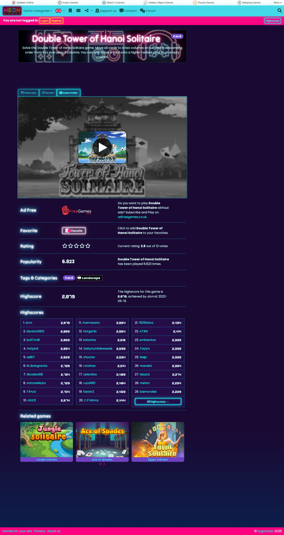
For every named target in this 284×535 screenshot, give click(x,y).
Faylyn (145, 348)
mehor (145, 383)
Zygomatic (266, 531)
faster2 (88, 391)
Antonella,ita (36, 383)
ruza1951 (89, 383)
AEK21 (32, 400)
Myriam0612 (35, 331)
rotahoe (89, 366)
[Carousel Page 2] (104, 464)
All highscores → (158, 401)
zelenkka (90, 374)
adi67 (31, 357)
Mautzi (145, 374)
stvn (29, 322)
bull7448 (33, 340)
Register (57, 20)
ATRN (144, 331)
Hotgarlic (90, 331)
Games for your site (17, 531)
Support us (105, 11)
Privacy (39, 531)
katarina (89, 340)
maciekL (146, 366)
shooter (89, 357)
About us (54, 531)
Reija (143, 357)
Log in (44, 20)
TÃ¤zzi (31, 391)
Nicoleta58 (35, 374)
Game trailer (69, 92)
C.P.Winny (91, 400)
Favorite (73, 231)
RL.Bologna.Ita (37, 366)
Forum (148, 11)
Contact (128, 11)
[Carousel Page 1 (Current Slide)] (100, 464)
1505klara (146, 322)
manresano (91, 322)
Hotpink (32, 348)
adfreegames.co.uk (132, 217)
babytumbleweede (97, 348)
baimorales (148, 391)
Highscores (272, 20)
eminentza (148, 340)
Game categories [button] (36, 11)
